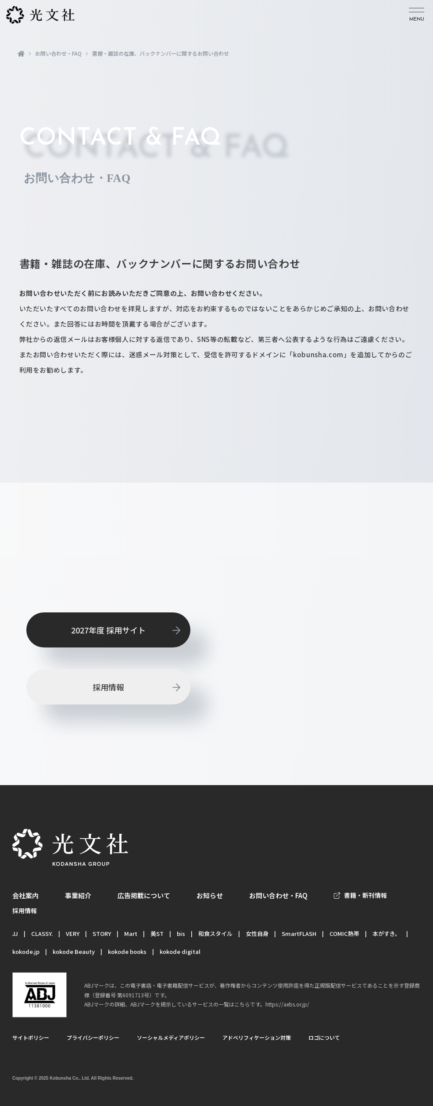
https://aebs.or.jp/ (287, 1004)
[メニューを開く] (416, 15)
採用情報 (108, 687)
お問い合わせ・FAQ (58, 53)
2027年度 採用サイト (108, 630)
